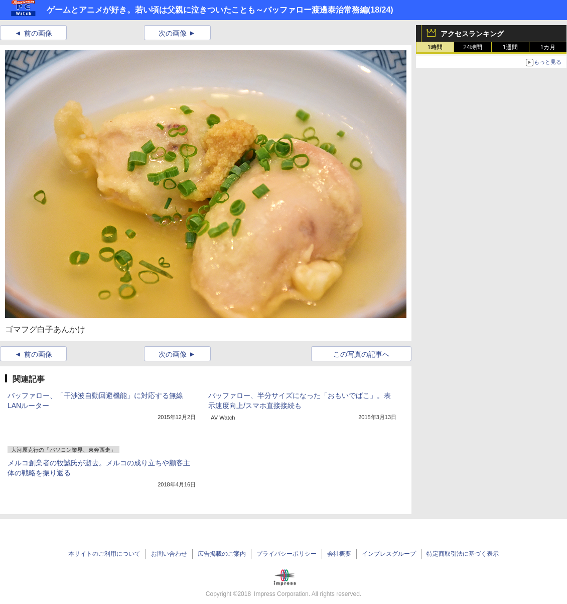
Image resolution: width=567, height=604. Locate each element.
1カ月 (548, 47)
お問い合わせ (169, 553)
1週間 (510, 47)
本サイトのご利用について (104, 553)
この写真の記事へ (361, 354)
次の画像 (173, 33)
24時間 (472, 47)
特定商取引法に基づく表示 (463, 553)
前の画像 (38, 33)
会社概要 (339, 553)
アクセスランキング (472, 34)
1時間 (435, 47)
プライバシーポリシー (286, 553)
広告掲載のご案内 (222, 553)
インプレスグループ (389, 553)
